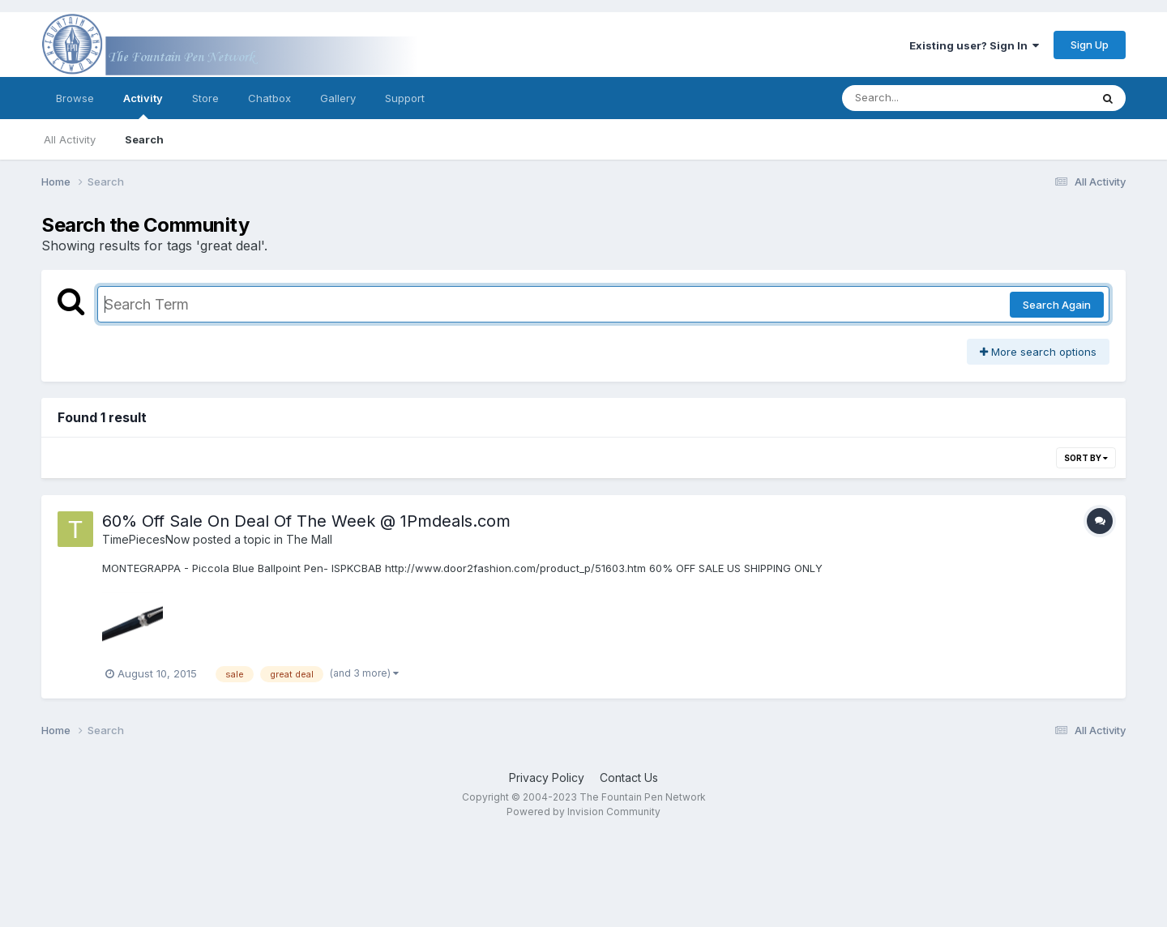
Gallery (338, 98)
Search (144, 139)
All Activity (70, 139)
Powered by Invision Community (583, 811)
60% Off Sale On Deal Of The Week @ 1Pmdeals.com (306, 521)
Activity (143, 105)
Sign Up (1090, 44)
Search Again (1057, 304)
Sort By (1086, 458)
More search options (1038, 351)
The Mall (309, 539)
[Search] (922, 98)
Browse (75, 98)
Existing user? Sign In (974, 45)
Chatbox (269, 98)
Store (205, 98)
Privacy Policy (546, 777)
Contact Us (629, 777)
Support (405, 98)
